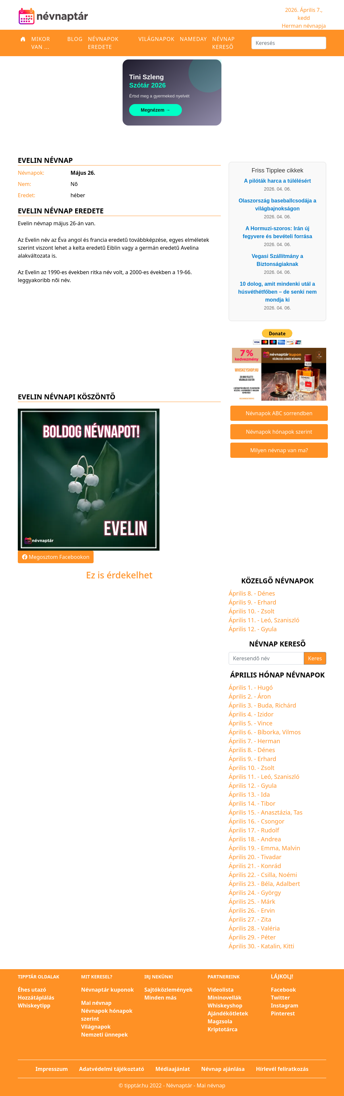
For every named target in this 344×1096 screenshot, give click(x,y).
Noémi (287, 875)
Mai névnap (96, 1002)
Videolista (221, 989)
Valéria (270, 928)
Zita (266, 919)
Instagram (284, 1005)
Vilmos (291, 732)
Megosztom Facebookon (55, 557)
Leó (266, 620)
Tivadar (271, 857)
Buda (265, 705)
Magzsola (220, 1021)
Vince (265, 723)
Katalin (270, 946)
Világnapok (156, 39)
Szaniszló (287, 620)
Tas (298, 812)
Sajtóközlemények (168, 989)
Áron (264, 696)
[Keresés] (288, 43)
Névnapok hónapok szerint (279, 431)
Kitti (288, 946)
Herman (269, 741)
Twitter (280, 997)
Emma (270, 848)
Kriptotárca (223, 1029)
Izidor (266, 714)
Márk (268, 901)
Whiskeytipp (34, 1005)
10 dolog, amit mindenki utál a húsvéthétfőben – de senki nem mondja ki (277, 292)
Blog (75, 39)
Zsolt (267, 611)
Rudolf (270, 830)
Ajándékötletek (228, 1013)
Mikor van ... (40, 43)
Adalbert (288, 884)
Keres (315, 658)
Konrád (271, 866)
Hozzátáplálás (36, 997)
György (271, 892)
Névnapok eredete (103, 43)
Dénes (266, 593)
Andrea (271, 839)
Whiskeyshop (225, 1005)
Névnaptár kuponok (107, 989)
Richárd (285, 705)
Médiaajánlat (173, 1069)
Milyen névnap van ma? (279, 450)
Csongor (272, 821)
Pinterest (283, 1013)
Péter (268, 937)
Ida (265, 794)
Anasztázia (276, 812)
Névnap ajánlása (223, 1069)
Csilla (268, 875)
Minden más (160, 997)
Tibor (268, 803)
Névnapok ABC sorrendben (279, 413)
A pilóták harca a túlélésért (277, 181)
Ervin (268, 910)
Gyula (269, 629)
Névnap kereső (223, 43)
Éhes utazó (32, 989)
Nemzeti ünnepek (104, 1034)
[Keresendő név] (266, 658)
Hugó (265, 687)
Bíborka (268, 732)
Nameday (193, 39)
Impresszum (52, 1069)
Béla (267, 884)
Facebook (283, 989)
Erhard (267, 602)
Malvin (291, 848)
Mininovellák (225, 997)
